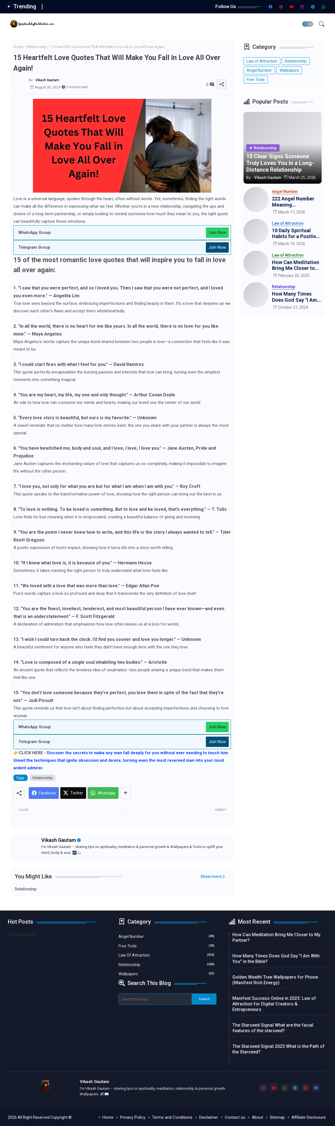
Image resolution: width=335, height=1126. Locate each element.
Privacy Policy (132, 1117)
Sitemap (277, 1117)
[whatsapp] (323, 7)
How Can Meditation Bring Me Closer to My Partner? (295, 265)
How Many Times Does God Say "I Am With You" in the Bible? (294, 297)
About (257, 1117)
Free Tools (256, 79)
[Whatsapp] (103, 793)
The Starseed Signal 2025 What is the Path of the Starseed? (278, 1049)
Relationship (37, 47)
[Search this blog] (155, 999)
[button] (307, 24)
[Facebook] (44, 793)
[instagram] (302, 7)
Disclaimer (208, 1117)
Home (18, 47)
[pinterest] (281, 7)
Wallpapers (289, 70)
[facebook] (270, 7)
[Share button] (125, 793)
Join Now (217, 232)
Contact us (235, 1117)
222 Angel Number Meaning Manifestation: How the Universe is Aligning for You (294, 202)
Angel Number (259, 70)
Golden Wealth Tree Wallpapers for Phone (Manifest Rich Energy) (275, 979)
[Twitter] (73, 793)
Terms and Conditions (172, 1117)
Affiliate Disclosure (308, 1117)
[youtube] (291, 7)
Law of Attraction (262, 61)
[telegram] (313, 7)
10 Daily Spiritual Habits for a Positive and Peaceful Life (295, 233)
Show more (211, 876)
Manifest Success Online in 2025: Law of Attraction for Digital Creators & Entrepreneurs (274, 1004)
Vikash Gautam (58, 840)
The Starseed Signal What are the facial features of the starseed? (272, 1027)
